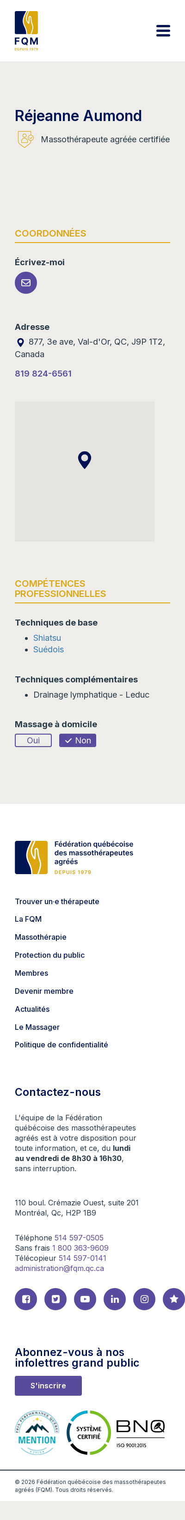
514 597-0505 (79, 1237)
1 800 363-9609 (80, 1247)
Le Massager (37, 1027)
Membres (31, 973)
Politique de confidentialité (61, 1044)
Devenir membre (44, 991)
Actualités (32, 1009)
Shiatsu (47, 638)
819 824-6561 (43, 373)
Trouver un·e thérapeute (57, 901)
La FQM (28, 919)
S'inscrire (48, 1385)
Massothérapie (41, 937)
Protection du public (50, 955)
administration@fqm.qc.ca (59, 1268)
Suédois (48, 649)
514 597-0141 (82, 1258)
